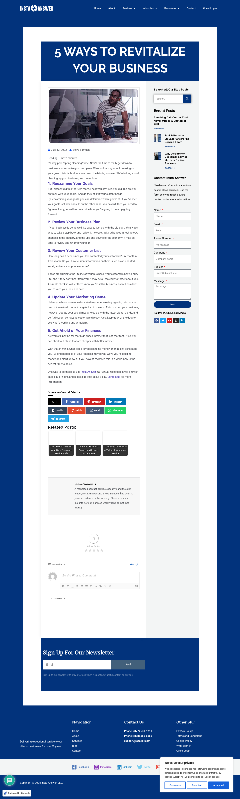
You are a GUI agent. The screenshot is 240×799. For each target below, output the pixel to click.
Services (128, 8)
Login (134, 564)
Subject (158, 267)
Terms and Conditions (189, 735)
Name (158, 210)
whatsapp (115, 410)
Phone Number (163, 238)
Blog (75, 745)
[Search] (187, 99)
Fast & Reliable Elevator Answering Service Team (177, 139)
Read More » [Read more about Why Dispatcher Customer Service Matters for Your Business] (170, 168)
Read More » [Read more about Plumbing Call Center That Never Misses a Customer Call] (159, 129)
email (95, 410)
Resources (171, 8)
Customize (175, 785)
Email (157, 224)
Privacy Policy (184, 731)
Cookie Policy (184, 740)
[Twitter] (145, 767)
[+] (109, 586)
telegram (58, 418)
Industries (150, 8)
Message (159, 281)
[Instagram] (102, 767)
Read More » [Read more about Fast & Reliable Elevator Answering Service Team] (170, 147)
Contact (191, 8)
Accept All (218, 785)
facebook (72, 401)
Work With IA (183, 745)
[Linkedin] (125, 767)
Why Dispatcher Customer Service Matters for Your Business (176, 158)
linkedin (115, 401)
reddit (76, 410)
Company (160, 252)
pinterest (94, 401)
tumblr (57, 410)
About (111, 8)
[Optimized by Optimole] (16, 793)
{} (105, 586)
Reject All (197, 785)
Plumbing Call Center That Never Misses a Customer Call (171, 121)
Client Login (210, 8)
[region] (196, 774)
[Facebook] (78, 767)
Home (97, 8)
